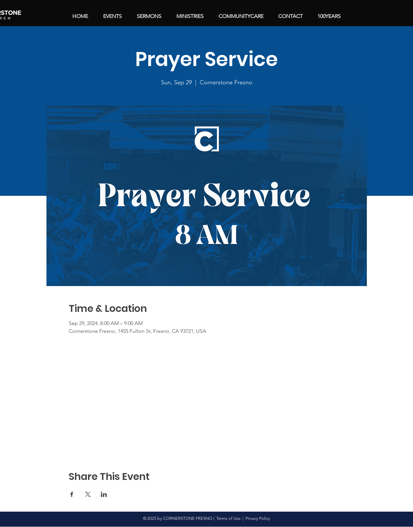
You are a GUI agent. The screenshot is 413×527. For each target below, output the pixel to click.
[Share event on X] (88, 494)
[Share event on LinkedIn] (104, 494)
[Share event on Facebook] (72, 494)
